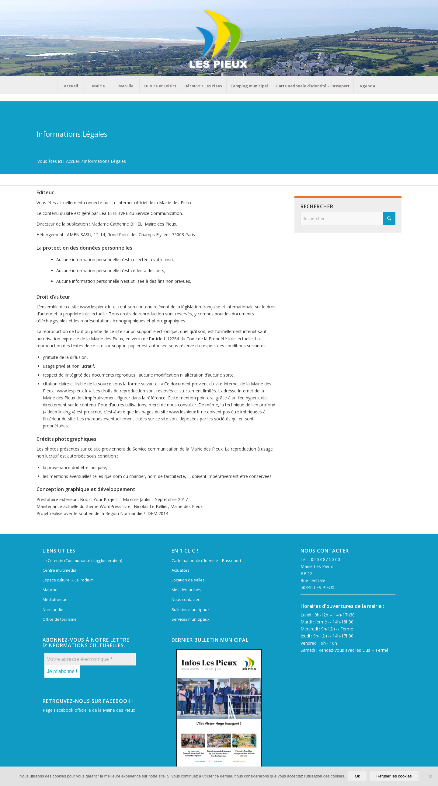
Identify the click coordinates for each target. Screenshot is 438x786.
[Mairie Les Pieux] (219, 39)
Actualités (180, 570)
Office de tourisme (60, 619)
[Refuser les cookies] (430, 777)
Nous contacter (186, 599)
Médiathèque (55, 599)
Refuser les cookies (394, 776)
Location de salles (188, 580)
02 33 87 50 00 (325, 559)
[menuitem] (71, 85)
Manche (50, 589)
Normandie (53, 609)
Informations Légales (71, 134)
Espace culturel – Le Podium (68, 580)
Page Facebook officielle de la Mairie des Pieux (89, 710)
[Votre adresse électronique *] (90, 659)
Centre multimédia (59, 570)
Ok (357, 776)
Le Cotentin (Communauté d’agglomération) (82, 560)
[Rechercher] (348, 218)
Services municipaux (191, 619)
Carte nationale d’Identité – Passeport (206, 560)
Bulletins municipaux (191, 609)
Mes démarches (186, 589)
